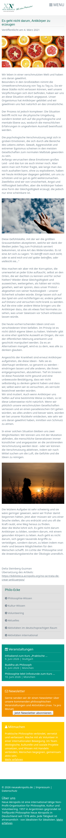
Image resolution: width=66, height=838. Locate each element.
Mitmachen (15, 727)
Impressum (43, 787)
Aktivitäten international (21, 635)
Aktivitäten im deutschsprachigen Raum (31, 627)
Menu (56, 5)
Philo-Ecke (12, 590)
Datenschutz (9, 790)
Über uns (8, 798)
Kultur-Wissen (15, 605)
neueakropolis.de (22, 787)
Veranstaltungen (19, 649)
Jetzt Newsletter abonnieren (33, 713)
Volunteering (14, 613)
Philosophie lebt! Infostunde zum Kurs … (30, 675)
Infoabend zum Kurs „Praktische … (26, 657)
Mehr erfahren (14, 759)
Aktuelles (12, 620)
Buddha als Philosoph (19, 666)
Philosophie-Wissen (18, 598)
